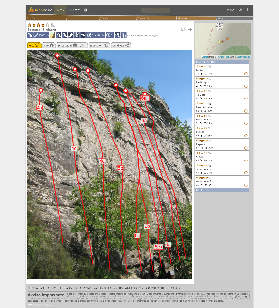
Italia (69, 18)
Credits (175, 288)
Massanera (183, 18)
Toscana (104, 18)
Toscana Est (143, 18)
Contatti (163, 288)
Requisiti (151, 288)
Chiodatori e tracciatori (63, 288)
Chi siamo (85, 288)
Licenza (112, 288)
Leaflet (205, 57)
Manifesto (99, 288)
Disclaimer (125, 288)
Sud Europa (33, 18)
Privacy (138, 288)
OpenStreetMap (243, 57)
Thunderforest (223, 57)
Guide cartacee (37, 288)
